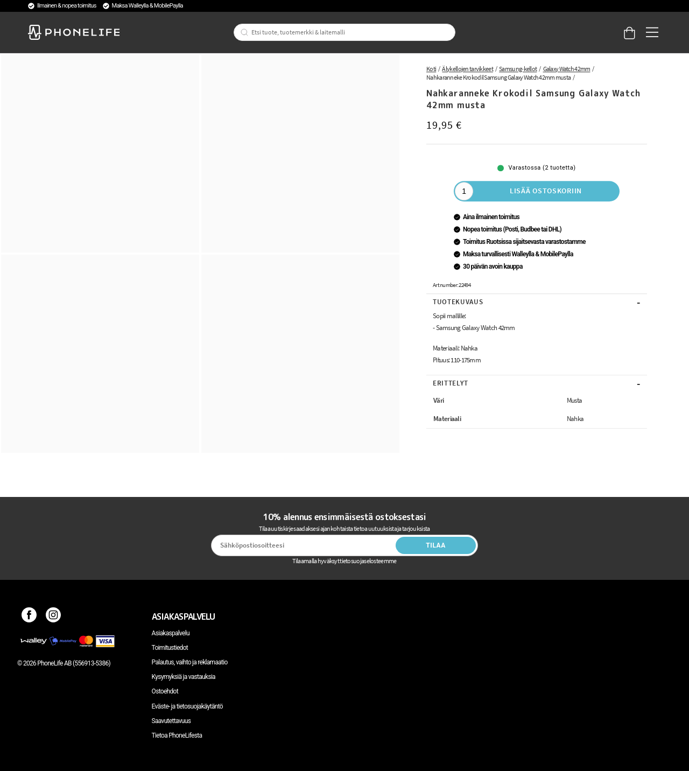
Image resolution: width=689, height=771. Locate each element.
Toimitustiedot (170, 647)
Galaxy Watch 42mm (566, 69)
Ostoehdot (165, 691)
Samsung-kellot (518, 69)
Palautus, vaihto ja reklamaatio (190, 662)
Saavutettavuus (171, 721)
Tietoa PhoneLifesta (177, 735)
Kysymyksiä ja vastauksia (183, 677)
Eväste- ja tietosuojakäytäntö (187, 706)
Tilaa (436, 545)
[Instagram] (53, 616)
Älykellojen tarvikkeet (467, 69)
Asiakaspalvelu (170, 633)
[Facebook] (29, 616)
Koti (431, 69)
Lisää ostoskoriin (546, 190)
